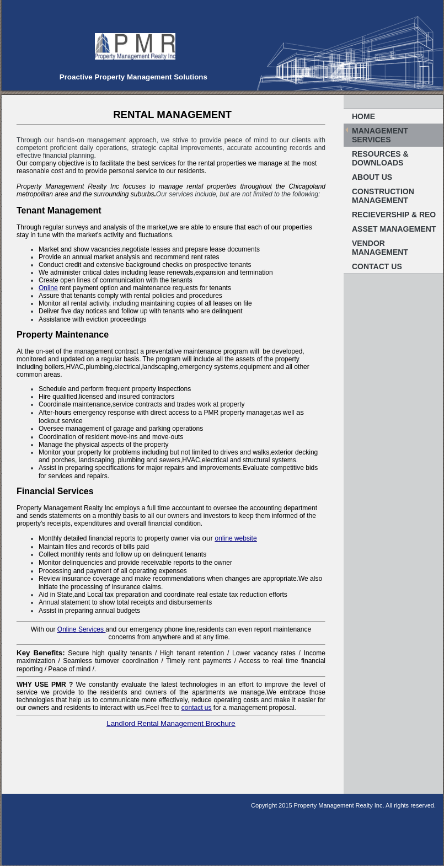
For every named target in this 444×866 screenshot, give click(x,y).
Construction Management (383, 196)
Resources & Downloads (380, 158)
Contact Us (377, 266)
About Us (372, 177)
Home (363, 116)
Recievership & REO (394, 214)
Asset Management (394, 228)
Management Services (380, 135)
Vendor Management (380, 247)
